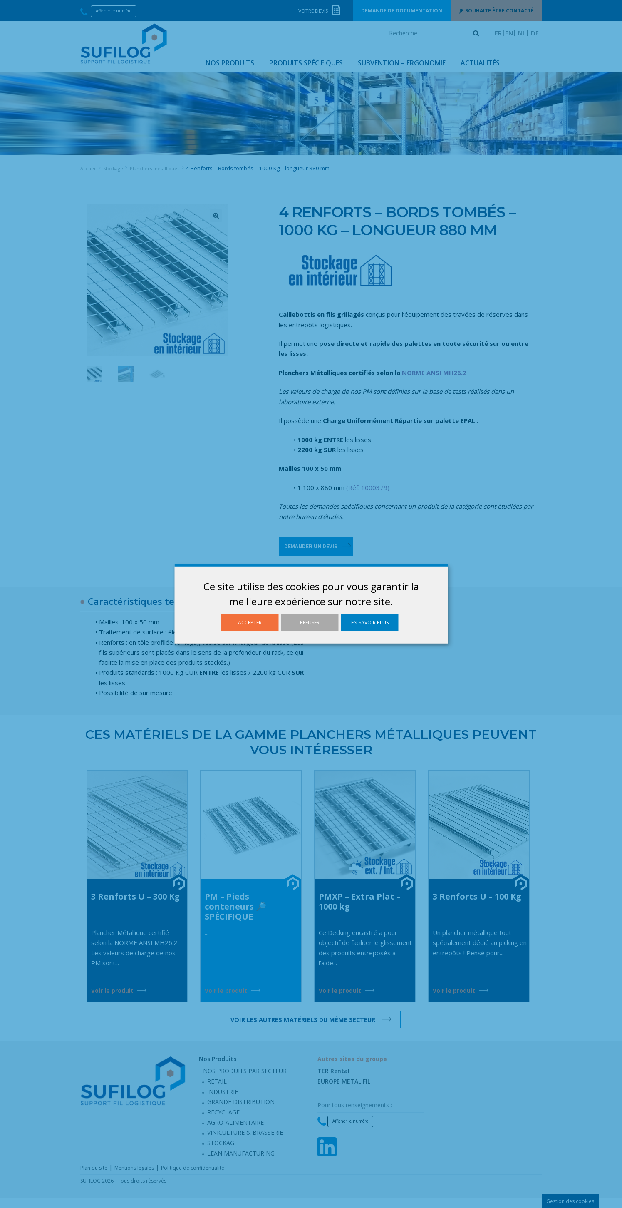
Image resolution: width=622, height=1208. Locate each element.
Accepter (250, 622)
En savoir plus (370, 622)
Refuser (310, 622)
